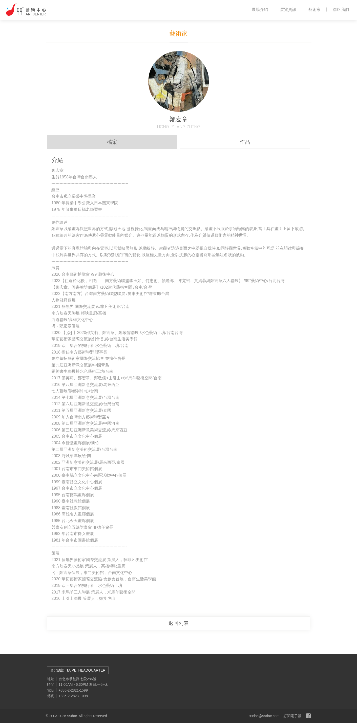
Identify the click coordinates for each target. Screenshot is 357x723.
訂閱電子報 (292, 716)
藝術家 (314, 10)
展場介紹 (260, 10)
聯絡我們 (341, 10)
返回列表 (178, 623)
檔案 (112, 142)
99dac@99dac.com (264, 716)
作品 (245, 142)
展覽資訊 (288, 10)
